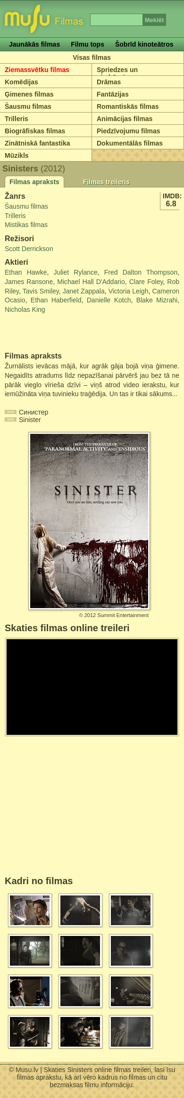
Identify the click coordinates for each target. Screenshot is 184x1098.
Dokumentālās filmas (130, 143)
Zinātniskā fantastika (37, 143)
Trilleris (16, 118)
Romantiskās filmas (128, 106)
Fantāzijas (113, 94)
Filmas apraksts (34, 182)
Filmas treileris (106, 182)
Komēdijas (21, 82)
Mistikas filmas (26, 224)
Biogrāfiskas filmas (35, 131)
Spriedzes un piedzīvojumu (118, 73)
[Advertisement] (60, 333)
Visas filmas (92, 57)
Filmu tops (87, 44)
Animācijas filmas (124, 118)
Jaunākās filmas (34, 44)
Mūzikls (17, 155)
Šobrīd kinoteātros (144, 44)
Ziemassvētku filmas (37, 69)
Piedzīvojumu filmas (128, 131)
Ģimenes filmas (29, 94)
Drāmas (109, 82)
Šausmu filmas (28, 106)
